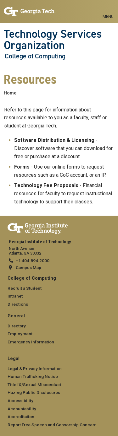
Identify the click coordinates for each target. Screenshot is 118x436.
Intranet (15, 296)
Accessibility (20, 400)
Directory (17, 325)
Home (10, 93)
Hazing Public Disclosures (34, 392)
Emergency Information (31, 341)
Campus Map (28, 267)
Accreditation (21, 416)
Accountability (22, 408)
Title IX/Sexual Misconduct (34, 384)
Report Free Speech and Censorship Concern (52, 424)
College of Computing (35, 56)
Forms (22, 167)
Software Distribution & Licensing (54, 140)
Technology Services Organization (53, 39)
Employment (20, 333)
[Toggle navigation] (108, 9)
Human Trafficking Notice (33, 376)
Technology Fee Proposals (46, 185)
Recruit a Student (25, 288)
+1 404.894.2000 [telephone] (32, 260)
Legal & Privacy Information (35, 368)
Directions (18, 304)
